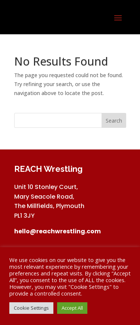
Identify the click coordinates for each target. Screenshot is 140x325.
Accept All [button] (72, 308)
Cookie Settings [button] (31, 308)
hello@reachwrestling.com (57, 231)
